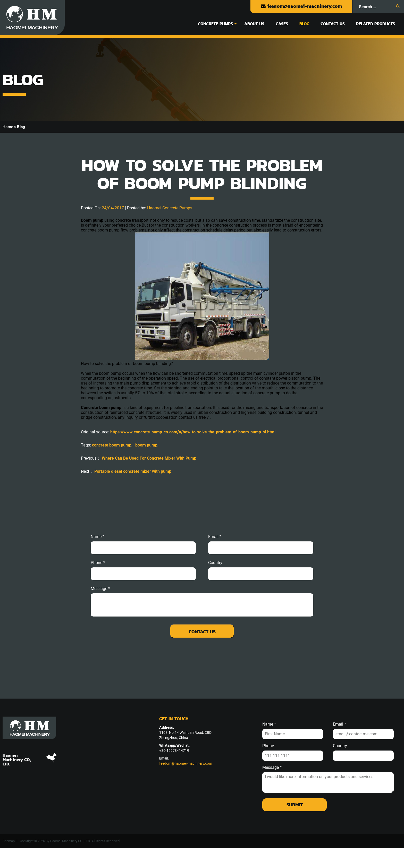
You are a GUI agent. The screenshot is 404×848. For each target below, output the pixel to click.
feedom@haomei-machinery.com (301, 6)
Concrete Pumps (215, 24)
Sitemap (9, 841)
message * (100, 589)
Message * (272, 767)
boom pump (146, 445)
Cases (282, 24)
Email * (339, 724)
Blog (304, 24)
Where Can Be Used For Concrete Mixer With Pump (149, 458)
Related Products (375, 24)
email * (214, 537)
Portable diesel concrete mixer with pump (132, 471)
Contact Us (333, 24)
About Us (254, 24)
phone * (98, 563)
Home (8, 126)
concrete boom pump (111, 445)
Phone (268, 746)
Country (215, 563)
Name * (97, 537)
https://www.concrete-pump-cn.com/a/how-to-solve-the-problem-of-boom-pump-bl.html (192, 432)
